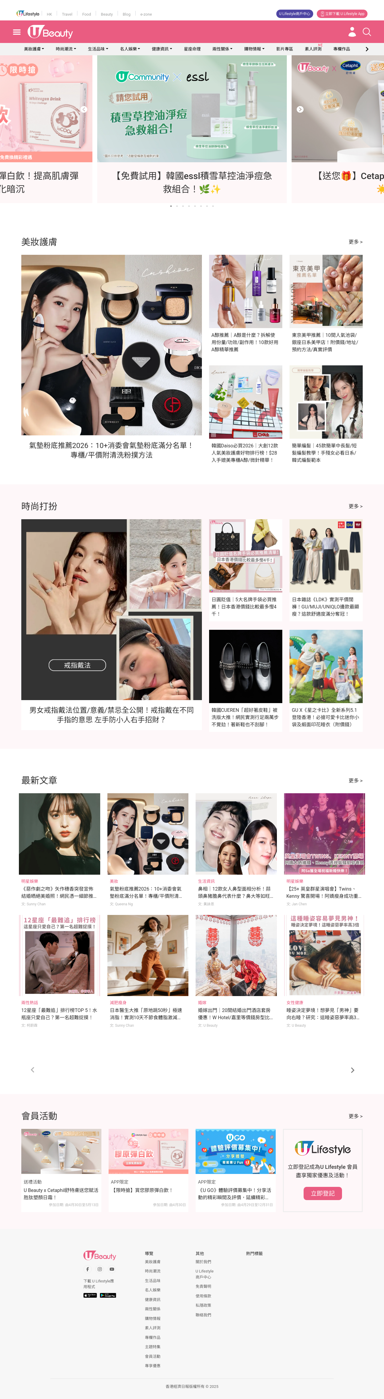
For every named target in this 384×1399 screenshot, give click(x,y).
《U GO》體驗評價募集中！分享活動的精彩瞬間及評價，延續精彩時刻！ (234, 1194)
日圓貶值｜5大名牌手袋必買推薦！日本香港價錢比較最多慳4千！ (244, 607)
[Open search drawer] (367, 32)
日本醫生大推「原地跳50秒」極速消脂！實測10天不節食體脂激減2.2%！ (146, 1017)
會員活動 (152, 1356)
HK (49, 14)
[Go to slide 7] (207, 206)
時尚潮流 (64, 49)
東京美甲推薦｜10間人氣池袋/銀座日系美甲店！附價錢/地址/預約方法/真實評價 (325, 342)
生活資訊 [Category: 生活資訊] (206, 881)
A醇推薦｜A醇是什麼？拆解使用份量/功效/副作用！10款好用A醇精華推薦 (245, 342)
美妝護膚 (32, 49)
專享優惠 (152, 1366)
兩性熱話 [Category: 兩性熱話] (29, 1002)
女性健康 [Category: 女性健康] (294, 1002)
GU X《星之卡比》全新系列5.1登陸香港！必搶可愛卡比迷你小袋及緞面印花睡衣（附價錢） (325, 717)
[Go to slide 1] (171, 206)
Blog (126, 14)
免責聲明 (203, 1286)
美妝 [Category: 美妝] (114, 881)
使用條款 (203, 1296)
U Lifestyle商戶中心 (294, 14)
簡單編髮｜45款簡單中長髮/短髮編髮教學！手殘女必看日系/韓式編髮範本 (324, 453)
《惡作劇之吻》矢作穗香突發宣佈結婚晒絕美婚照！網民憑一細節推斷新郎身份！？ (57, 896)
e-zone (146, 14)
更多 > (356, 242)
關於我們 (203, 1262)
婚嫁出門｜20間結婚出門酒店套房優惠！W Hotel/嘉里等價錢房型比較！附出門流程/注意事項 (234, 1017)
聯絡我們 (203, 1315)
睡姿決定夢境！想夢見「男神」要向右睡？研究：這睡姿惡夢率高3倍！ (322, 1017)
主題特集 (152, 1347)
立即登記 (323, 1193)
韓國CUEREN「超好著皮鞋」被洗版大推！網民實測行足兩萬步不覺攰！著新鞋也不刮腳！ (245, 717)
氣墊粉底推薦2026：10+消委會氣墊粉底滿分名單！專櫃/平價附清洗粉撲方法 (147, 896)
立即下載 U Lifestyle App (342, 14)
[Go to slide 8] (213, 206)
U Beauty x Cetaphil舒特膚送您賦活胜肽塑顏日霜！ (61, 1193)
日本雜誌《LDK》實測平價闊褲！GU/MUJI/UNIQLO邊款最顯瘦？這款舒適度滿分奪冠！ (325, 607)
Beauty (107, 14)
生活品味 (96, 49)
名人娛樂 (128, 49)
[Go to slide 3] (183, 206)
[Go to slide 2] (177, 206)
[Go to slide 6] (201, 206)
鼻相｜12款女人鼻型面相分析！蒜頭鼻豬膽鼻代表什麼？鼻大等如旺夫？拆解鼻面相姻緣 (234, 896)
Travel (67, 14)
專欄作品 (152, 1337)
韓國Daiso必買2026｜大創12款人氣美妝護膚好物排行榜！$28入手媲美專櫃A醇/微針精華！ (245, 453)
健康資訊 (160, 49)
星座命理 (192, 49)
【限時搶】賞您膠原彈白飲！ (142, 1190)
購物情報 (252, 49)
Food (86, 14)
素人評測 (152, 1328)
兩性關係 (220, 49)
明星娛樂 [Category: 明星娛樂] (29, 881)
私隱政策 (203, 1305)
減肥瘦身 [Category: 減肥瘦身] (118, 1002)
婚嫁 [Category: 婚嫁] (202, 1002)
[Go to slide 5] (195, 206)
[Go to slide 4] (189, 206)
